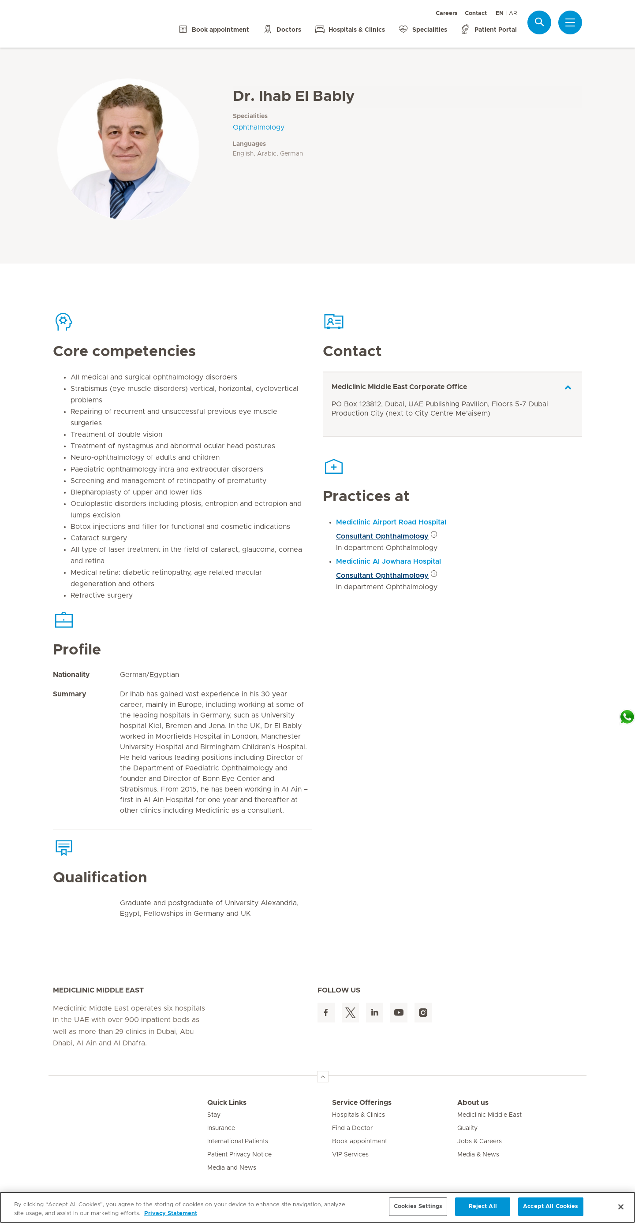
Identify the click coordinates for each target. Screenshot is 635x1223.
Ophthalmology (258, 127)
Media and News (231, 1168)
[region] (317, 1207)
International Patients (237, 1141)
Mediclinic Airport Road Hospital (391, 522)
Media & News (478, 1155)
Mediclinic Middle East (489, 1115)
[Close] (621, 1206)
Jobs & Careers (479, 1141)
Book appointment (359, 1141)
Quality (467, 1128)
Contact (476, 13)
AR (513, 13)
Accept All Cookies (550, 1206)
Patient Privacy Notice (239, 1155)
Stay (213, 1115)
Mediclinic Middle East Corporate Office (399, 386)
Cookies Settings (418, 1206)
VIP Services (350, 1155)
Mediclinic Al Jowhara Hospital (388, 561)
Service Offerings (362, 1102)
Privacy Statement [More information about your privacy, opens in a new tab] (170, 1213)
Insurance (221, 1128)
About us (473, 1102)
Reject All (483, 1206)
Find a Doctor (352, 1128)
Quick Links (227, 1102)
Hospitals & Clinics (358, 1115)
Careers (447, 13)
